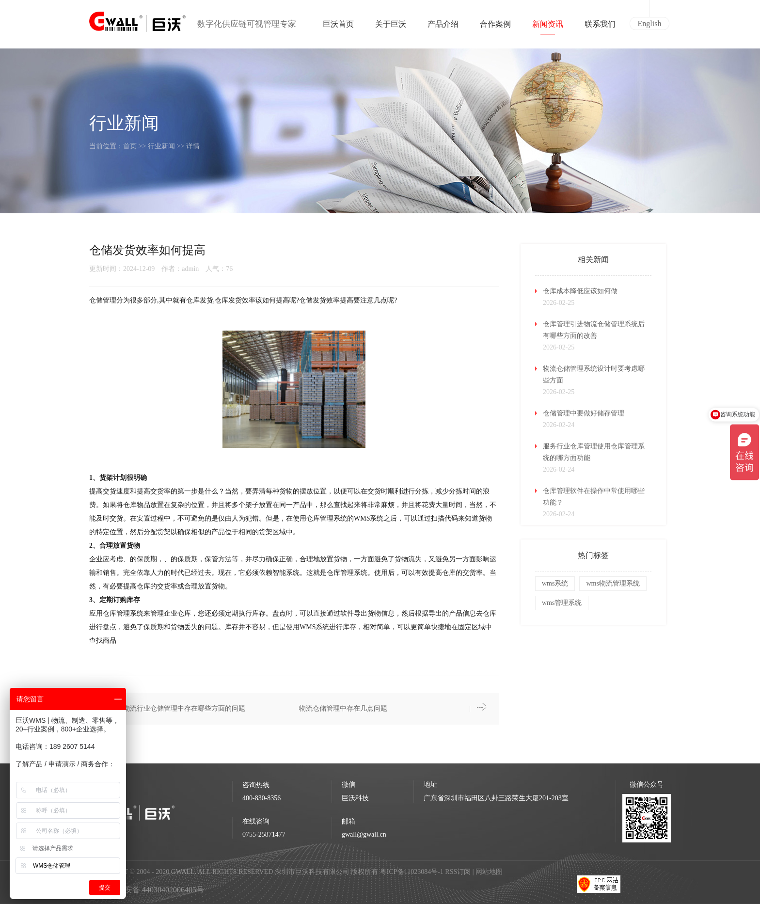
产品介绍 (443, 27)
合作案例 (495, 27)
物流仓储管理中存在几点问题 (343, 708)
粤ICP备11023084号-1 (412, 871)
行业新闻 (161, 146)
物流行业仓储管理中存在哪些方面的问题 (184, 708)
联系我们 (600, 27)
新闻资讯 (547, 27)
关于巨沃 (390, 27)
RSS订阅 (458, 871)
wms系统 (555, 583)
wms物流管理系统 (612, 583)
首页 (130, 146)
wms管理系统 (562, 602)
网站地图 (489, 871)
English (650, 23)
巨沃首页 (338, 27)
